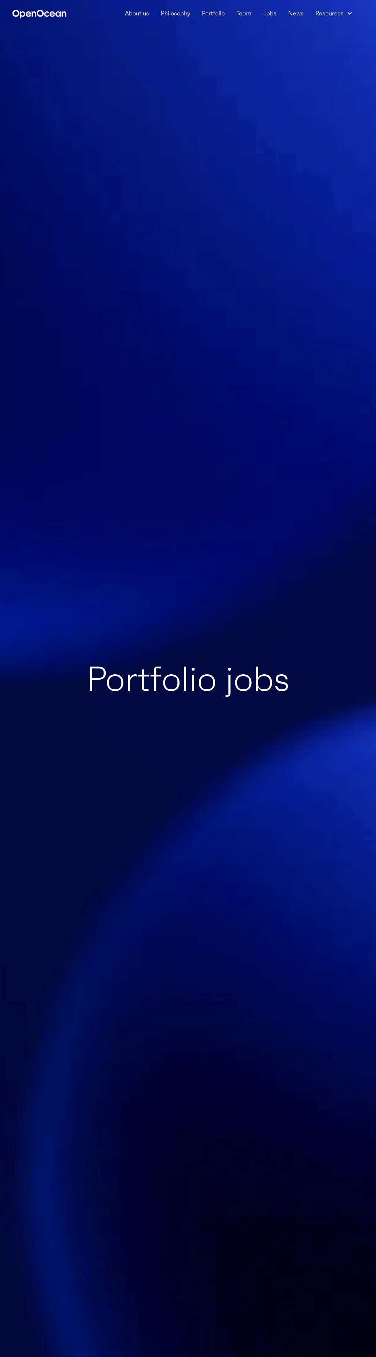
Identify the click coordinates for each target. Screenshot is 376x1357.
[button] (334, 13)
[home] (39, 13)
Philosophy (175, 13)
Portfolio (213, 13)
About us (137, 13)
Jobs (269, 13)
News (296, 13)
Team (244, 13)
